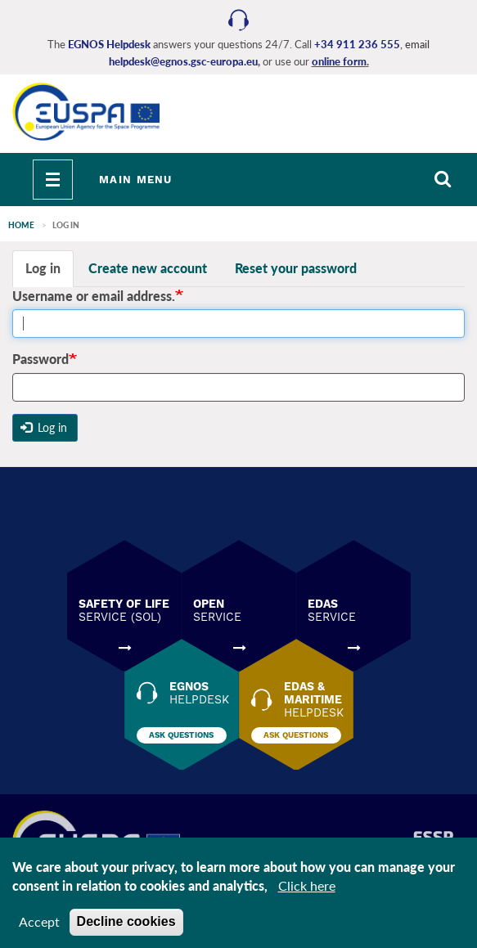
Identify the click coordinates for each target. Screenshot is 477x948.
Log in (43, 268)
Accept (39, 926)
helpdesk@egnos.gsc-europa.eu (183, 61)
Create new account (147, 268)
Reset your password (296, 268)
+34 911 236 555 (357, 44)
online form (339, 61)
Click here (306, 890)
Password (40, 358)
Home (21, 225)
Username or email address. (93, 295)
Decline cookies (126, 926)
